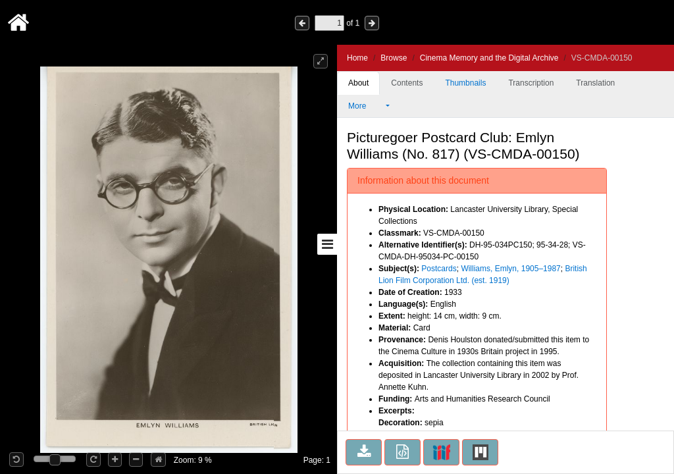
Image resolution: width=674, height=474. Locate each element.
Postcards (438, 268)
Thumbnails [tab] (465, 83)
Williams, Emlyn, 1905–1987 (510, 268)
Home (357, 58)
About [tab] (358, 83)
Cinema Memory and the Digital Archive (489, 58)
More (366, 106)
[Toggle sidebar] (327, 244)
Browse (393, 58)
